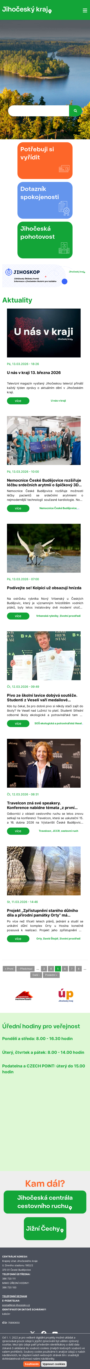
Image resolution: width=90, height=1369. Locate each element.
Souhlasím (32, 1364)
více (18, 401)
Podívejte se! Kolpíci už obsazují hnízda (44, 588)
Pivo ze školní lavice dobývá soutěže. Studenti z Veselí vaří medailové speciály (42, 700)
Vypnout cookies (54, 1364)
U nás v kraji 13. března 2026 (34, 372)
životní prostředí (70, 615)
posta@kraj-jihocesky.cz (16, 1305)
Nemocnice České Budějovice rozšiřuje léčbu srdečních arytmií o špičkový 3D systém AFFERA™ (44, 485)
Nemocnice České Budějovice (58, 508)
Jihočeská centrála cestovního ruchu (45, 1202)
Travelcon (45, 830)
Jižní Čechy (45, 1228)
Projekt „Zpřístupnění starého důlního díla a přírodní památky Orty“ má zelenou (42, 915)
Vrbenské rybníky (47, 615)
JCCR (56, 830)
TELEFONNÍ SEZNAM (14, 1296)
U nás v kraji (58, 400)
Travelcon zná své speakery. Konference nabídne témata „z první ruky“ (41, 808)
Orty (39, 938)
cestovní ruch (69, 830)
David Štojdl (50, 938)
